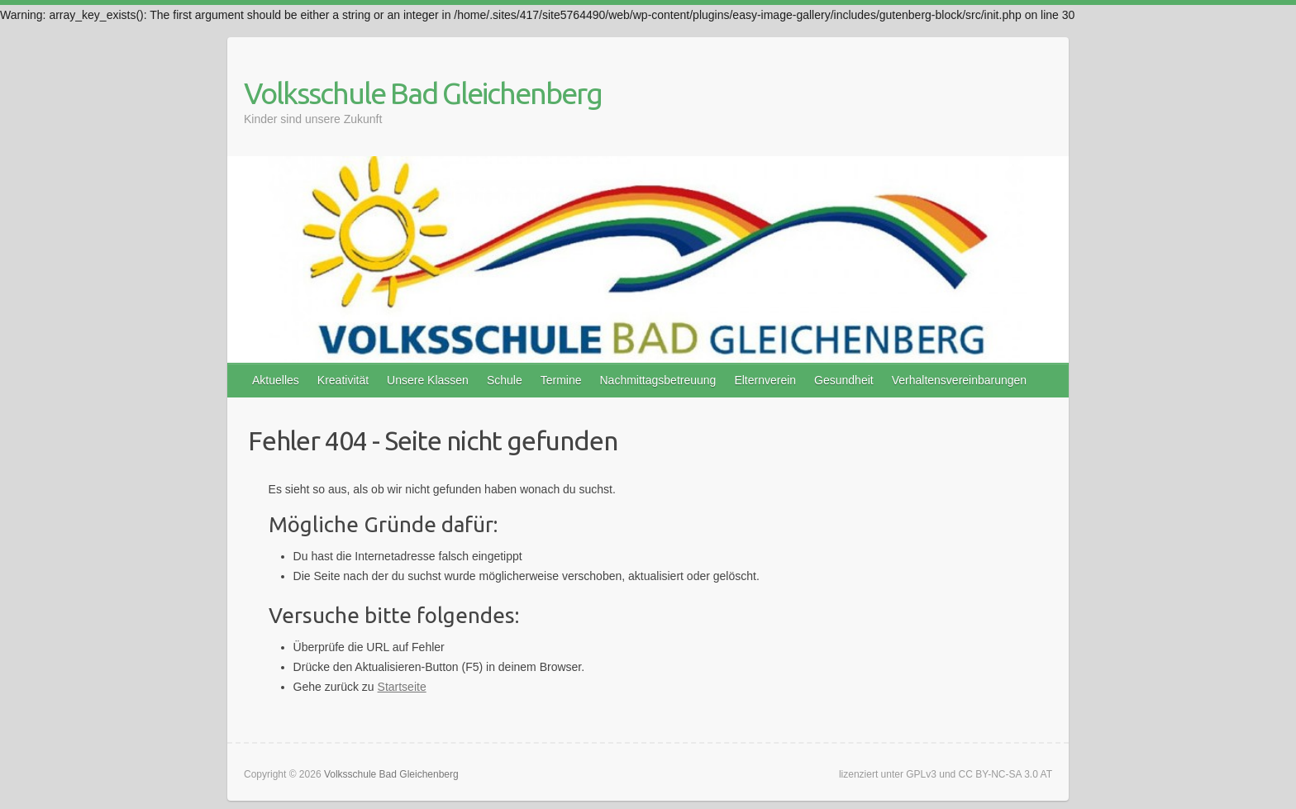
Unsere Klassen (428, 380)
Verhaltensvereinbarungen (959, 380)
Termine (561, 380)
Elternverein (765, 380)
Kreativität (343, 380)
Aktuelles (275, 380)
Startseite (402, 686)
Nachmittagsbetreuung (658, 380)
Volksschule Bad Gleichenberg (423, 93)
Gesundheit (844, 380)
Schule (504, 380)
